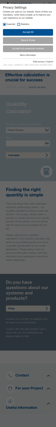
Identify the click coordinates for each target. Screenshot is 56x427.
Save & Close (28, 40)
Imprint (50, 62)
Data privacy (39, 62)
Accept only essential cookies (28, 49)
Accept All (28, 32)
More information (28, 55)
